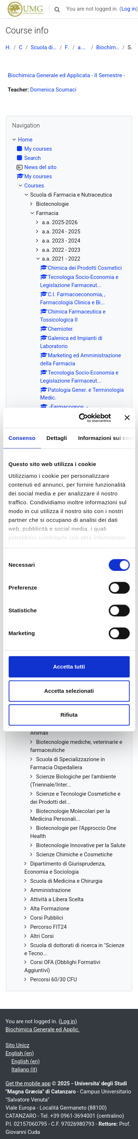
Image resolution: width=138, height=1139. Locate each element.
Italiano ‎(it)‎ (24, 1069)
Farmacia (67, 47)
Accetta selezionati (69, 691)
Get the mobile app (28, 1083)
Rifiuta (69, 715)
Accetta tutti (69, 666)
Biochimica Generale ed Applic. (107, 47)
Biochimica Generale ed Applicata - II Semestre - (66, 75)
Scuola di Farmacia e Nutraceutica (44, 47)
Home (8, 47)
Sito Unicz (17, 1045)
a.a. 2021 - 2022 (83, 47)
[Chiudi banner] (127, 417)
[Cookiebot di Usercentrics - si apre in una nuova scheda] (82, 418)
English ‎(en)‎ (20, 1053)
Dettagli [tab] (56, 438)
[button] (57, 9)
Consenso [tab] (21, 438)
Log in (128, 9)
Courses (20, 47)
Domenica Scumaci (53, 89)
